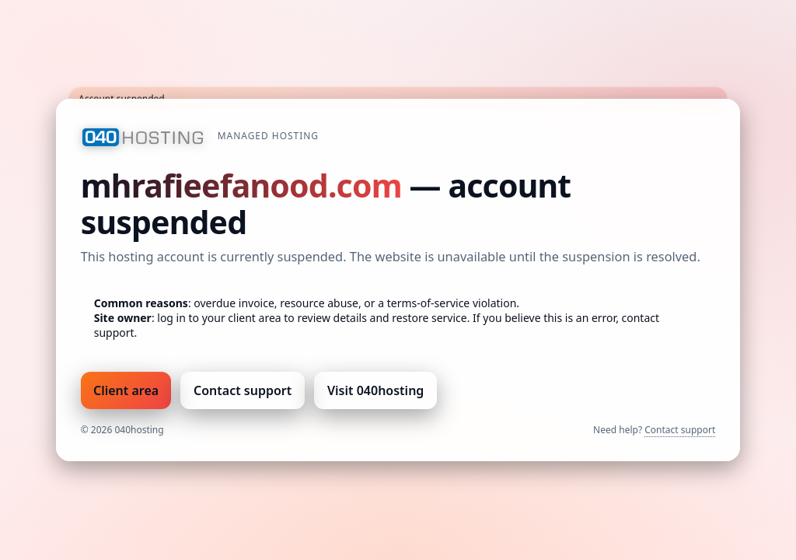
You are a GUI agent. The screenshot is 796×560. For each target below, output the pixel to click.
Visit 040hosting (375, 390)
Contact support (243, 390)
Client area (126, 390)
